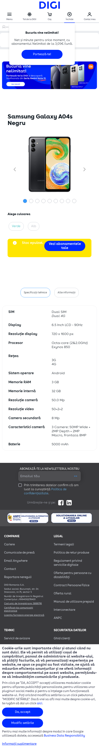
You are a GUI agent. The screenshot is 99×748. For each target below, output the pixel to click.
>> (75, 476)
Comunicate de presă (19, 553)
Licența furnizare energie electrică (24, 615)
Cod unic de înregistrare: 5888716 (23, 603)
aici (39, 703)
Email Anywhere (15, 561)
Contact (10, 569)
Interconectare (64, 610)
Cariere (9, 544)
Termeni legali (64, 544)
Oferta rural (62, 593)
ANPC (58, 618)
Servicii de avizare (17, 638)
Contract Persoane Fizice (71, 585)
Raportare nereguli (18, 577)
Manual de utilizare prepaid (74, 602)
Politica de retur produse (71, 553)
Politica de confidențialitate (45, 491)
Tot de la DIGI (29, 16)
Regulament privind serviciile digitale (68, 563)
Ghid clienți (62, 638)
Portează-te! (42, 54)
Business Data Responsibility (64, 736)
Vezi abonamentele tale (65, 246)
